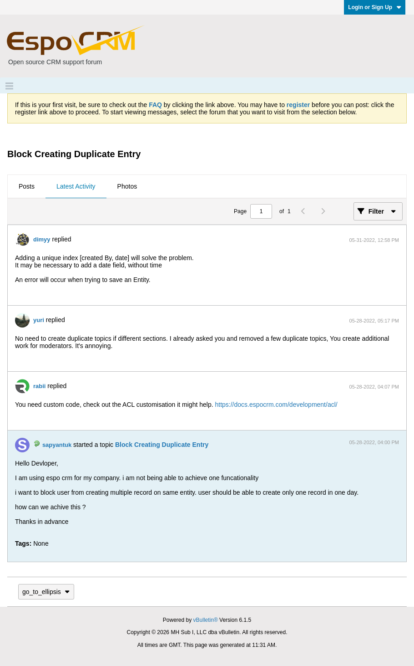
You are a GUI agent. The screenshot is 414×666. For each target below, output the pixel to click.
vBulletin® (205, 620)
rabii (39, 386)
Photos (127, 186)
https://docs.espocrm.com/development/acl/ (276, 404)
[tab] (26, 187)
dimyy (41, 239)
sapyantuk (56, 444)
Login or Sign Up (374, 7)
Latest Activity (76, 186)
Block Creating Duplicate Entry (161, 444)
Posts (27, 186)
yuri (38, 320)
